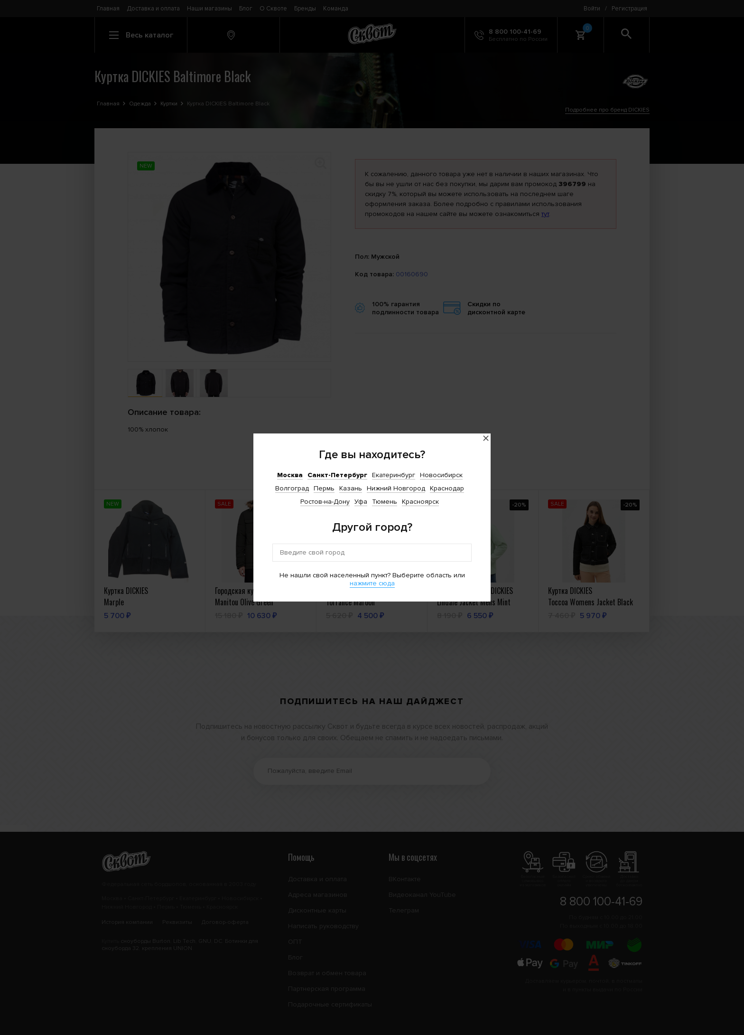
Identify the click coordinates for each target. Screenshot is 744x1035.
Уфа (360, 502)
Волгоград (292, 488)
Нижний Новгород (396, 488)
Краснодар (447, 488)
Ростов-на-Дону (325, 502)
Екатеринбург (393, 475)
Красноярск (420, 502)
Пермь (324, 488)
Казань (350, 488)
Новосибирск (441, 475)
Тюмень (384, 502)
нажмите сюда (372, 583)
